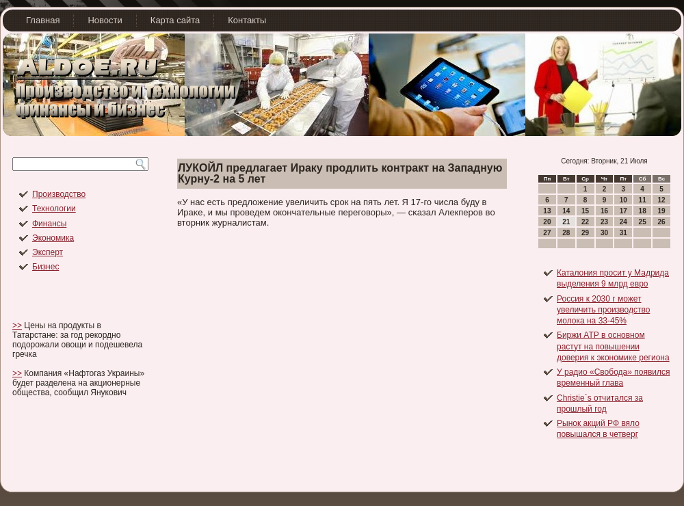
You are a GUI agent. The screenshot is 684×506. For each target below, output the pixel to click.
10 (623, 200)
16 (604, 211)
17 (623, 211)
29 (585, 233)
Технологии (54, 208)
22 (585, 222)
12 (661, 200)
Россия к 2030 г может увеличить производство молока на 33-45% (603, 310)
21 (566, 222)
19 (661, 211)
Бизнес (45, 266)
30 (604, 233)
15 (585, 211)
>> (17, 325)
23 (604, 222)
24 (623, 222)
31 (623, 233)
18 (642, 211)
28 (566, 233)
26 (661, 222)
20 (547, 222)
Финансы (49, 223)
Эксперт (47, 252)
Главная (43, 20)
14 (566, 211)
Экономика (53, 238)
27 (547, 233)
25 (642, 222)
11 (642, 200)
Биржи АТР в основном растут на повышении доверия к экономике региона (613, 346)
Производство (59, 194)
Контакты (247, 20)
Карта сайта (175, 20)
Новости (105, 20)
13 (547, 211)
